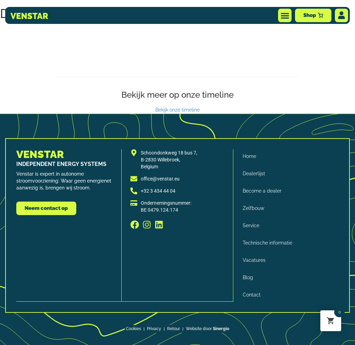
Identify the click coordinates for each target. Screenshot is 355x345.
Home (250, 156)
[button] (285, 15)
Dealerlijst (254, 173)
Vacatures (254, 260)
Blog (248, 277)
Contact (252, 295)
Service (251, 225)
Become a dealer (262, 191)
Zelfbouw (254, 208)
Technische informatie (268, 243)
